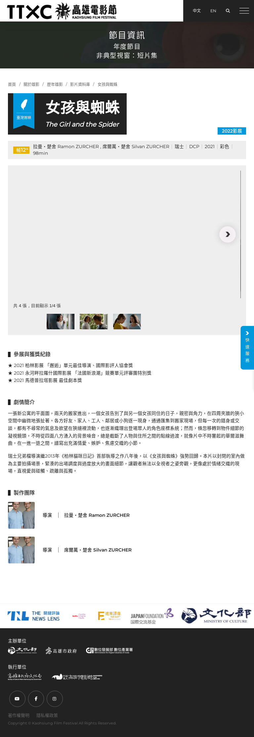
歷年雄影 (55, 84)
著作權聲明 (18, 715)
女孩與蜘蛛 (107, 84)
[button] (227, 234)
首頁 (12, 84)
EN (213, 10)
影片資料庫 (80, 84)
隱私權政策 (47, 715)
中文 (197, 10)
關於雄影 (31, 84)
